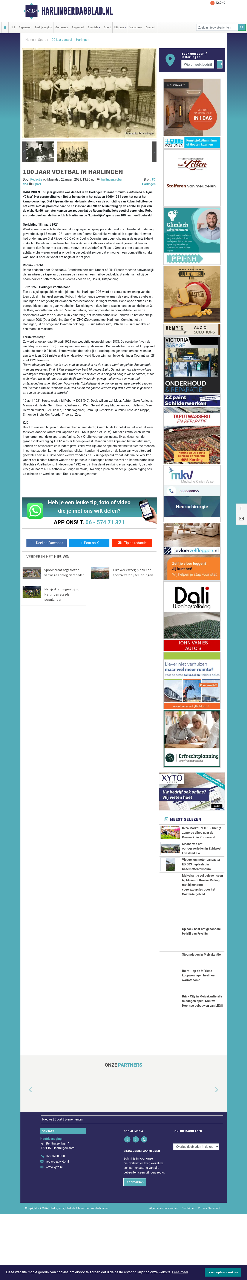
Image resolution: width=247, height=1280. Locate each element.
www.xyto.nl (54, 1233)
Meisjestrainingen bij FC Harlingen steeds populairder (61, 594)
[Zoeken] (242, 27)
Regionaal (78, 27)
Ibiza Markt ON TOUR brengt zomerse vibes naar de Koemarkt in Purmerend (201, 832)
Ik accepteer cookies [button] (223, 1272)
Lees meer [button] (180, 1272)
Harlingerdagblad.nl (77, 11)
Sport (107, 27)
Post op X (89, 543)
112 (12, 27)
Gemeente (61, 27)
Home (30, 40)
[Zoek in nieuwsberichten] (217, 27)
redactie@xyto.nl (57, 1228)
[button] (24, 151)
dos (25, 184)
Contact (150, 27)
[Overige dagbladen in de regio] (196, 1213)
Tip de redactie (132, 543)
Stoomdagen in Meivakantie (201, 1021)
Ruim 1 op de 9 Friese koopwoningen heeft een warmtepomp (199, 1041)
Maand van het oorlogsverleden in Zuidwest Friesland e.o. (201, 881)
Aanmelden (135, 1249)
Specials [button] (93, 27)
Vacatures (136, 27)
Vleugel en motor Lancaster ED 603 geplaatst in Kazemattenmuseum (201, 911)
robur (119, 179)
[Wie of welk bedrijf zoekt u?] (198, 64)
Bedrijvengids (43, 27)
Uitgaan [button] (119, 27)
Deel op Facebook (46, 543)
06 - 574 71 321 (105, 522)
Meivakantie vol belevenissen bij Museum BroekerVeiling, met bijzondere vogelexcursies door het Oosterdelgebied (202, 951)
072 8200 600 (55, 1222)
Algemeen (25, 27)
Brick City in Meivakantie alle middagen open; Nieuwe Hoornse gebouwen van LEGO (202, 1067)
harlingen (107, 179)
